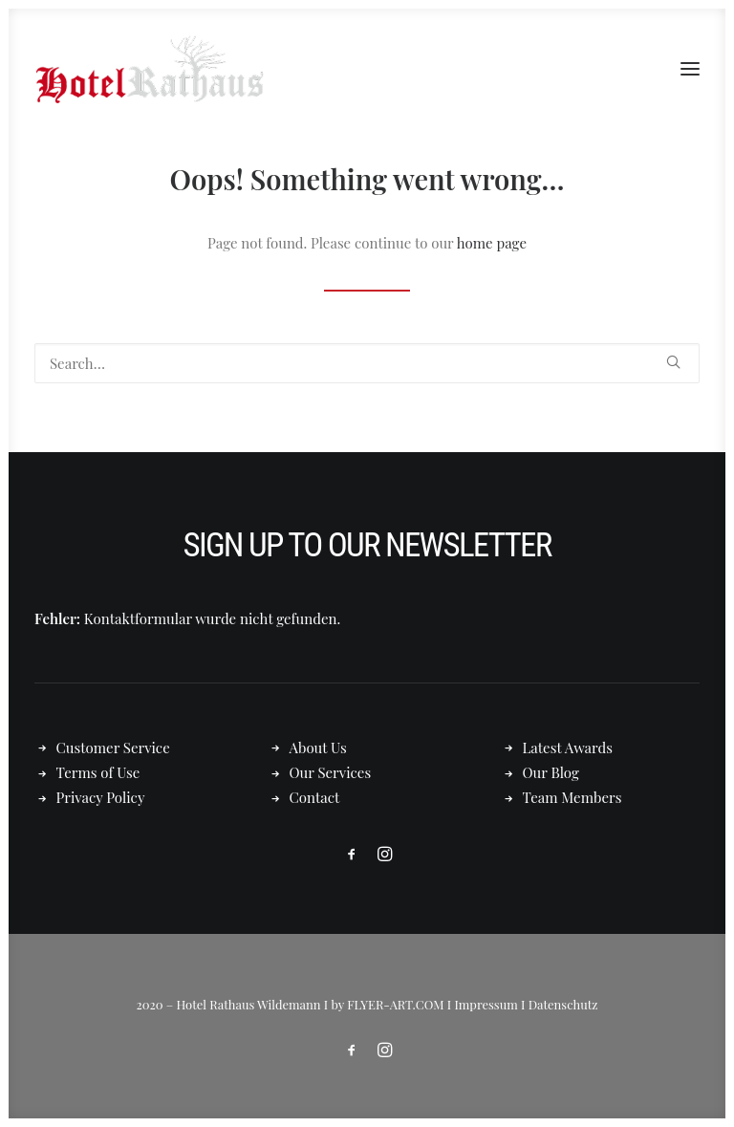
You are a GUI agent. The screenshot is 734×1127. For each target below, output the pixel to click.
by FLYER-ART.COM (388, 1004)
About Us (318, 747)
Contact (315, 797)
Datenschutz (563, 1004)
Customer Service (113, 747)
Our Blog (551, 772)
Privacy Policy (100, 797)
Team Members (572, 797)
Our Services (331, 772)
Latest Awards (568, 747)
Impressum (485, 1004)
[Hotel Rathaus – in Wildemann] (149, 68)
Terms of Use (98, 772)
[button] (690, 69)
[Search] (367, 363)
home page (492, 242)
